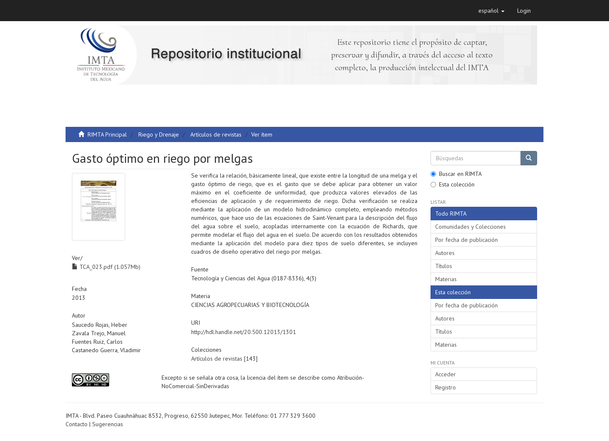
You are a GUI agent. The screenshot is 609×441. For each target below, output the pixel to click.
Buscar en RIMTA (456, 174)
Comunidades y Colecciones (470, 226)
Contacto (77, 424)
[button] (491, 10)
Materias (446, 279)
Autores (445, 253)
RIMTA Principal (107, 134)
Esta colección (453, 184)
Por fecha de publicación (466, 240)
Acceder (445, 374)
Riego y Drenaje (158, 134)
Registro (445, 387)
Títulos (443, 266)
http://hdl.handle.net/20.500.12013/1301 (243, 332)
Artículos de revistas (215, 134)
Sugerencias (107, 424)
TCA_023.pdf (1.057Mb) (106, 267)
